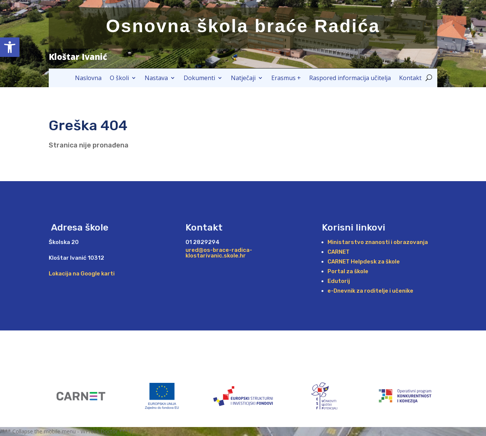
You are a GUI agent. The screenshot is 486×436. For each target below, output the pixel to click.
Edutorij (338, 281)
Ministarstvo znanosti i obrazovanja (377, 242)
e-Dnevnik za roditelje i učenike (370, 290)
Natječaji (243, 78)
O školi (119, 78)
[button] (9, 47)
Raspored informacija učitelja (350, 78)
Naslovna (88, 78)
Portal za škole (347, 271)
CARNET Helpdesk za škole (363, 261)
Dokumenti (199, 78)
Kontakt (410, 78)
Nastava (156, 78)
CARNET (338, 252)
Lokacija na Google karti (82, 273)
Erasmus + (286, 78)
